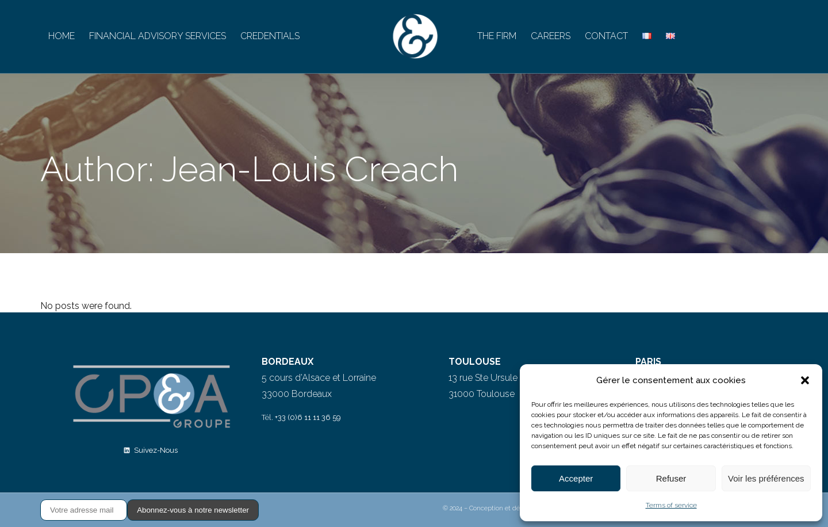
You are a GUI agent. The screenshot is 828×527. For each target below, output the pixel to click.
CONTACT (606, 35)
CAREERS (550, 35)
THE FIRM (496, 35)
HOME (61, 35)
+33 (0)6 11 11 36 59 (308, 417)
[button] (805, 380)
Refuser (671, 478)
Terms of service (671, 505)
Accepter (576, 478)
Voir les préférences (766, 478)
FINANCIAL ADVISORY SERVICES (157, 35)
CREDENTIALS (270, 35)
